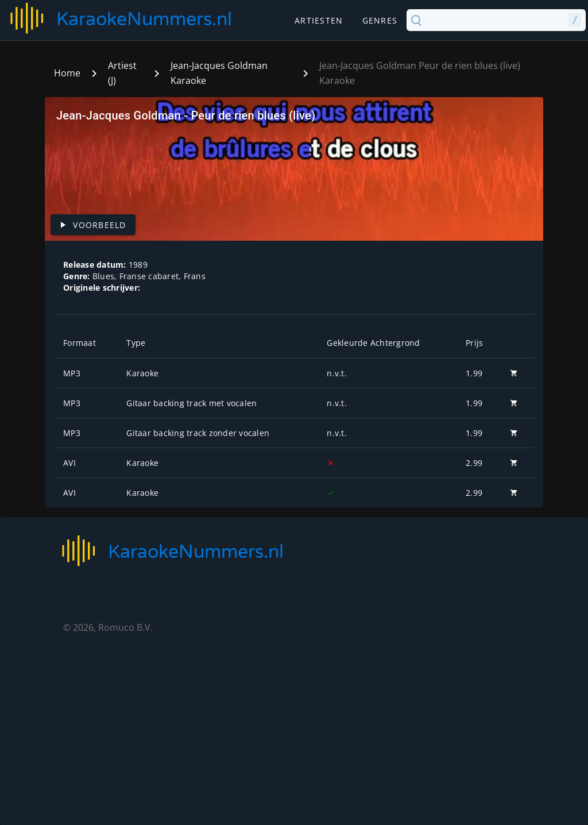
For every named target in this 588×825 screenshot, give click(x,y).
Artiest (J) (122, 73)
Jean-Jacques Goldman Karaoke (219, 73)
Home (67, 73)
